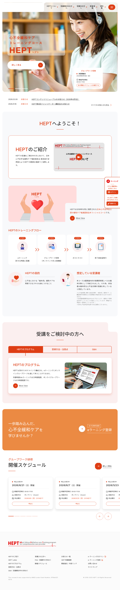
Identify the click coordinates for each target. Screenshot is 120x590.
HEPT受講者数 (66, 560)
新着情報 (92, 7)
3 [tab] (25, 88)
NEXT (108, 516)
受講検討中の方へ (66, 7)
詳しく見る (17, 65)
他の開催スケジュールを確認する (88, 85)
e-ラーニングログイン (96, 556)
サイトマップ (92, 567)
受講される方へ (40, 556)
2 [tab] (18, 88)
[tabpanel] (60, 47)
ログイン (113, 192)
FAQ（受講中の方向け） (43, 560)
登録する (113, 203)
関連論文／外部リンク (69, 563)
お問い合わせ (92, 563)
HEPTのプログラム (25, 349)
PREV (99, 516)
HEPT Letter (12, 560)
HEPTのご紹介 (13, 556)
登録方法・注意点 (60, 349)
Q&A (94, 349)
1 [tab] (11, 88)
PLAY (79, 157)
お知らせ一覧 (66, 556)
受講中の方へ (81, 7)
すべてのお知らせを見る (100, 105)
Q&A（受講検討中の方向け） (18, 571)
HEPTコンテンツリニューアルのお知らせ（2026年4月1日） (55, 99)
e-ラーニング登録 (94, 560)
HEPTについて (51, 7)
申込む (31, 504)
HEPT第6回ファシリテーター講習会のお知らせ (51, 104)
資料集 (101, 7)
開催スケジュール (41, 563)
